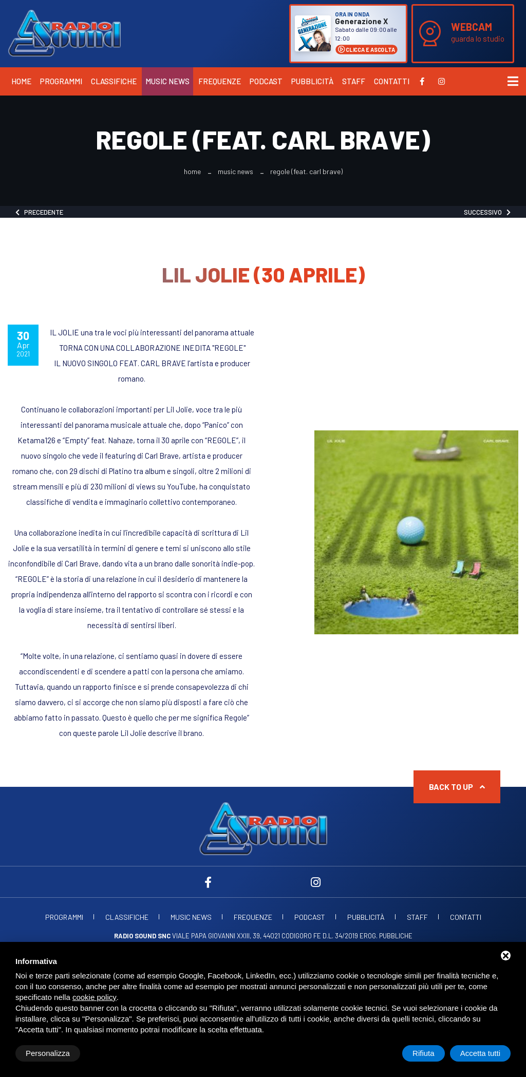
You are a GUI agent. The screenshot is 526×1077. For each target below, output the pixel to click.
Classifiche (114, 81)
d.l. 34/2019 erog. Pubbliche (367, 936)
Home (21, 81)
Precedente (39, 212)
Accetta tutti (480, 1053)
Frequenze (219, 81)
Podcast (266, 81)
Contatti (391, 81)
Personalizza (48, 1053)
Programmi (61, 81)
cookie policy (94, 997)
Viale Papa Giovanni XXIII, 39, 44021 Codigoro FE (217, 936)
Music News (167, 81)
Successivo (487, 212)
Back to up (457, 786)
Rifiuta (423, 1053)
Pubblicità (312, 81)
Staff (353, 81)
